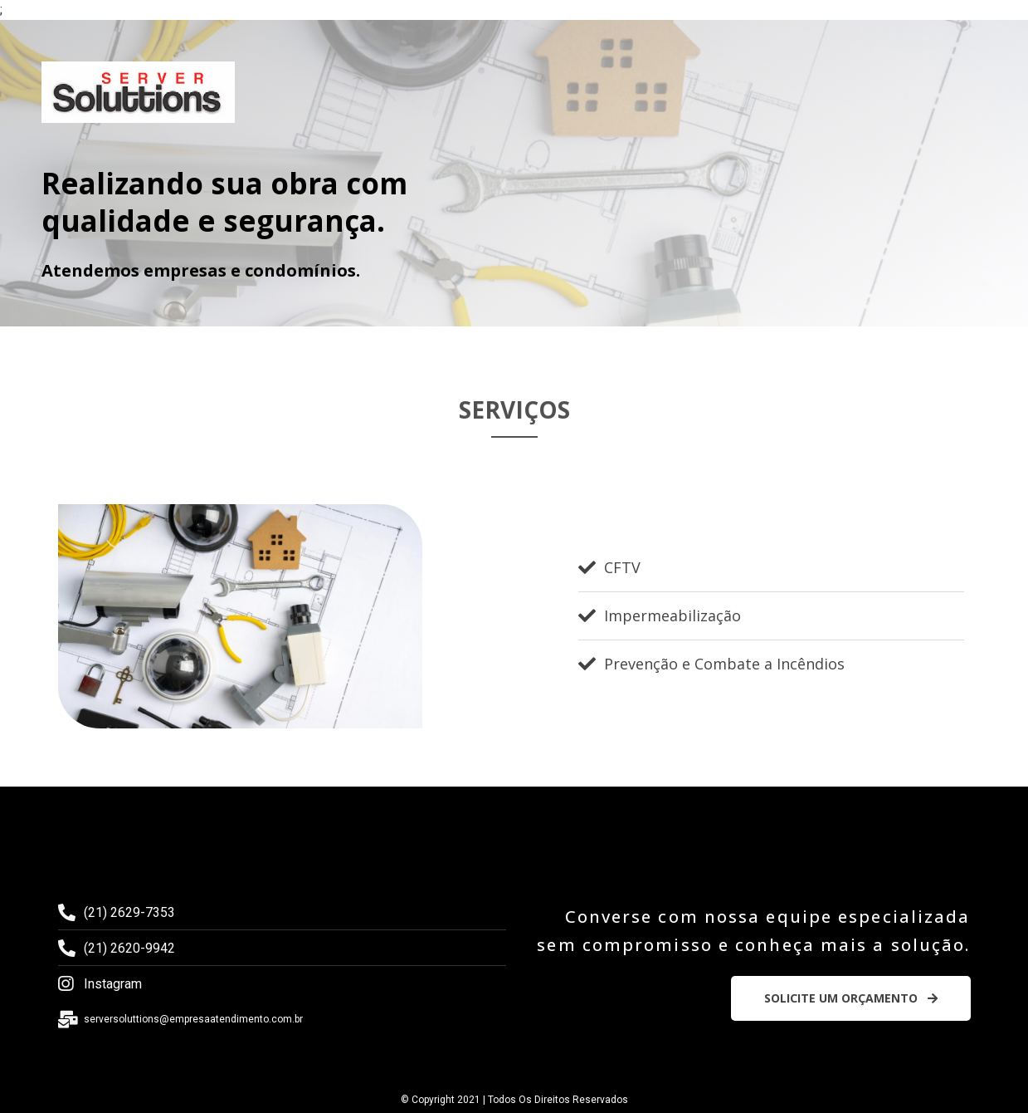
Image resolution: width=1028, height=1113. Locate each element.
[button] (851, 998)
